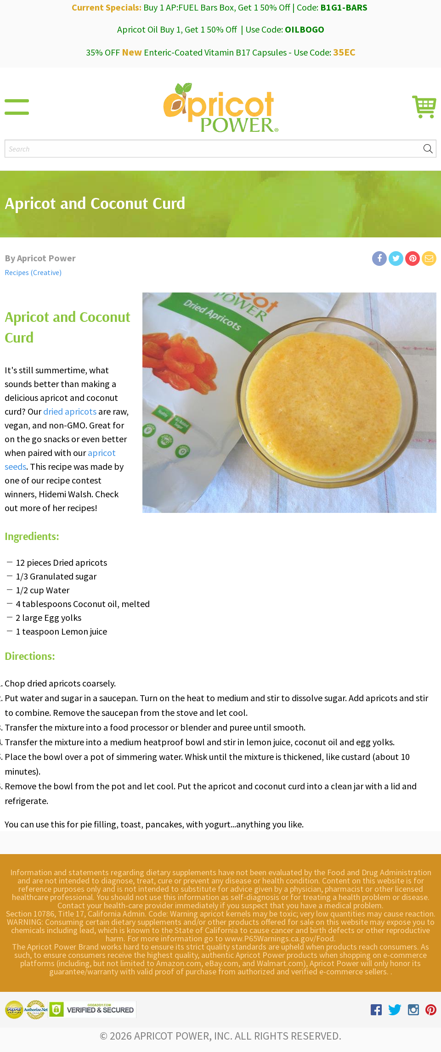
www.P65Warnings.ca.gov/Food (279, 938)
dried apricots (69, 411)
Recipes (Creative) (33, 272)
